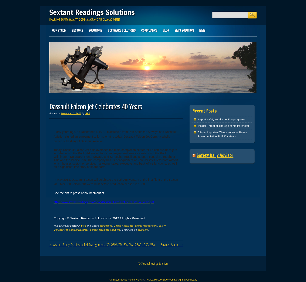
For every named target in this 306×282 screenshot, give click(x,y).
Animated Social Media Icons (125, 279)
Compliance (149, 30)
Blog (166, 30)
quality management (146, 225)
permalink (143, 229)
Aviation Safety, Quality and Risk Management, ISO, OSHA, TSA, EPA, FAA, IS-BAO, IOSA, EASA (102, 244)
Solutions (95, 30)
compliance (106, 225)
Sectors (77, 30)
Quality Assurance (124, 225)
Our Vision (59, 30)
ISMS (202, 30)
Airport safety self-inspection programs (221, 119)
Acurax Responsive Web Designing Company (171, 279)
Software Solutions (122, 30)
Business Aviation (172, 244)
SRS (87, 113)
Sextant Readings (79, 229)
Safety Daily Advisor (215, 155)
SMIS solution (184, 30)
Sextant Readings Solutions (92, 12)
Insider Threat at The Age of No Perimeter (223, 125)
